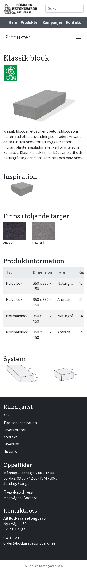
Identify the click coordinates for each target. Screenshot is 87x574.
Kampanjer (52, 22)
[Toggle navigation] (78, 36)
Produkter (30, 22)
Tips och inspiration (20, 422)
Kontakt (73, 22)
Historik (10, 451)
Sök (6, 415)
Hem (13, 22)
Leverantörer (14, 429)
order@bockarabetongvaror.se (29, 543)
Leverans (11, 444)
